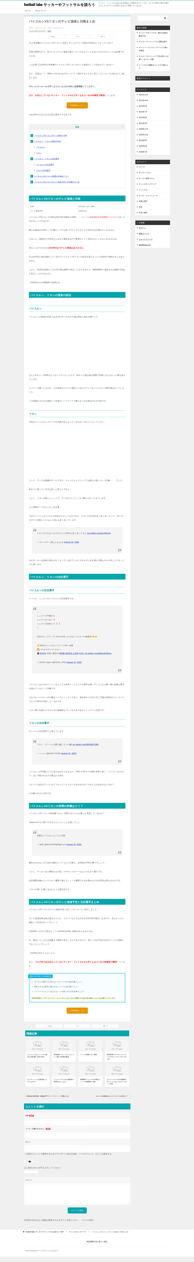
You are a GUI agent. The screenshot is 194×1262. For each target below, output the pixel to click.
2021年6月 (143, 123)
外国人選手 (143, 207)
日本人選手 (143, 218)
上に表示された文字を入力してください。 (43, 1173)
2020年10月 (143, 140)
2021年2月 (143, 129)
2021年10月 (143, 106)
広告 (49, 37)
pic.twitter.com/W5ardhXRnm (98, 659)
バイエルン (40, 153)
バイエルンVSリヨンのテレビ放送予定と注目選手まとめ (56, 187)
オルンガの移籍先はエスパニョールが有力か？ (112, 1101)
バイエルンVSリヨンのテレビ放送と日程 (50, 141)
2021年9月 (143, 111)
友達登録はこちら (78, 111)
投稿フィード (144, 239)
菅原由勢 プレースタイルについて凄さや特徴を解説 (64, 1061)
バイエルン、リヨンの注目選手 (46, 164)
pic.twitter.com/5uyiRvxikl (98, 539)
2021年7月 (143, 117)
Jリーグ (142, 172)
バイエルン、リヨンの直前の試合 (47, 147)
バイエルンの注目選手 (45, 170)
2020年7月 (143, 157)
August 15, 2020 (68, 759)
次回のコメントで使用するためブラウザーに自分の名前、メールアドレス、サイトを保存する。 (69, 1159)
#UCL (81, 659)
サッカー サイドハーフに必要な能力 (153, 47)
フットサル (143, 195)
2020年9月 (143, 146)
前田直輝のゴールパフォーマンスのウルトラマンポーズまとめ (117, 1062)
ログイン (142, 233)
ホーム (27, 16)
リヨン (38, 158)
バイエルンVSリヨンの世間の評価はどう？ (51, 182)
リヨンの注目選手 (43, 176)
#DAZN (42, 659)
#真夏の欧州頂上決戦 (68, 659)
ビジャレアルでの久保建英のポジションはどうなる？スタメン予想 (117, 1087)
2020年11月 (143, 134)
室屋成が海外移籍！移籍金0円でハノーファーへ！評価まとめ (47, 1101)
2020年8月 (143, 151)
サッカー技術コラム (146, 184)
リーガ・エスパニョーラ (148, 201)
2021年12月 (143, 100)
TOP (45, 1237)
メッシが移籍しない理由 (88, 1060)
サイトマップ (40, 16)
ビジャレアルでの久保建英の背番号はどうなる (64, 1086)
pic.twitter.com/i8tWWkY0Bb (85, 750)
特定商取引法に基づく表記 (97, 1247)
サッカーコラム (145, 178)
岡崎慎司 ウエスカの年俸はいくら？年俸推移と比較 (90, 1086)
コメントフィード (146, 245)
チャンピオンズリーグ (37, 37)
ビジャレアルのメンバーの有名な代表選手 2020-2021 (37, 1061)
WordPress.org (144, 250)
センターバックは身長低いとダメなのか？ (37, 1086)
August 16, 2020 (71, 548)
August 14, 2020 (74, 668)
